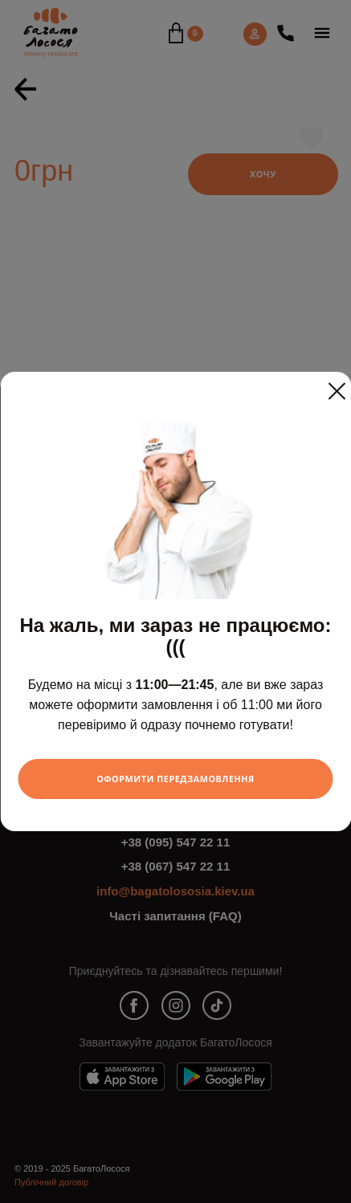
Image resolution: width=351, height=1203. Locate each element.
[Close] (336, 384)
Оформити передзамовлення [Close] (175, 779)
